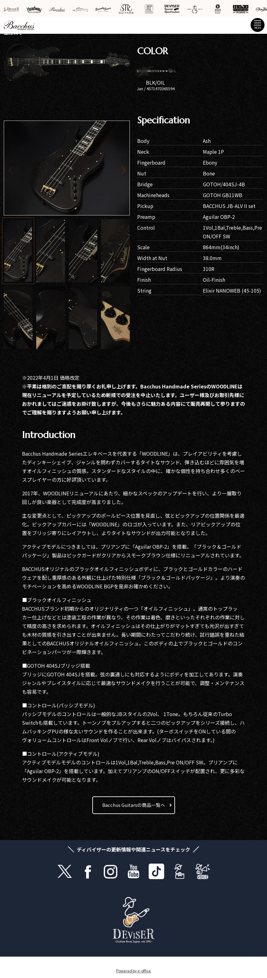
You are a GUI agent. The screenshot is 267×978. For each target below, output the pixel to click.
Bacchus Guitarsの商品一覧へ (133, 805)
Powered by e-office (133, 970)
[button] (114, 169)
